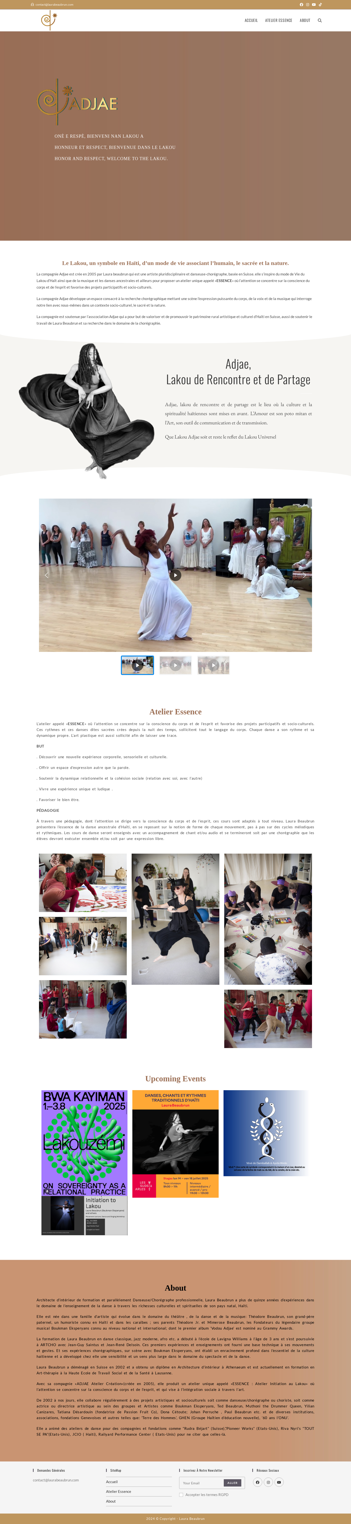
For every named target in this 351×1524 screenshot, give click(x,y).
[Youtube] (279, 1482)
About (111, 1501)
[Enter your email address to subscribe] (212, 1483)
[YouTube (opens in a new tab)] (314, 4)
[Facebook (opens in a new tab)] (301, 4)
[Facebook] (257, 1482)
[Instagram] (268, 1482)
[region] (175, 589)
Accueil (112, 1481)
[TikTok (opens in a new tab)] (319, 4)
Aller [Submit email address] (232, 1483)
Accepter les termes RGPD (203, 1494)
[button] (46, 575)
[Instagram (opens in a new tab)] (308, 4)
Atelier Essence (118, 1491)
